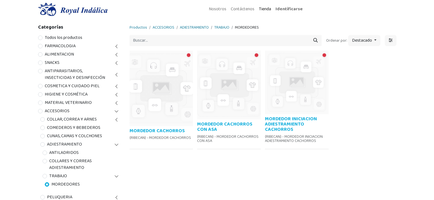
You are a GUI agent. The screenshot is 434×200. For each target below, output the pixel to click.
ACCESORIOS (57, 111)
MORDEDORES (65, 184)
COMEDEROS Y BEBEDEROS (73, 127)
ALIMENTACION (59, 54)
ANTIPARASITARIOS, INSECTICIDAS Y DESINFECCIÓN (75, 74)
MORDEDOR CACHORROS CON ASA (224, 126)
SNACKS (52, 62)
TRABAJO (58, 176)
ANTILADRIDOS (64, 152)
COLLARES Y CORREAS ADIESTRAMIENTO (70, 164)
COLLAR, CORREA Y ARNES (72, 119)
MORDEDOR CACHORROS (157, 131)
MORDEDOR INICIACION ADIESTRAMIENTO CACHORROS (291, 124)
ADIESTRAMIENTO (64, 144)
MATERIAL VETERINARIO (68, 102)
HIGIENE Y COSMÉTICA (66, 94)
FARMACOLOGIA (60, 46)
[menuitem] (218, 9)
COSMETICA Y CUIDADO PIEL (72, 86)
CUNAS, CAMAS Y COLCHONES (74, 136)
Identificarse (289, 9)
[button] (364, 40)
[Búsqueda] (315, 40)
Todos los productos (63, 37)
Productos (138, 27)
